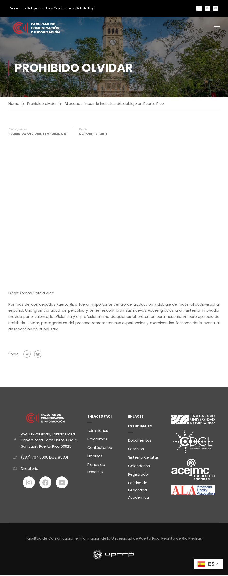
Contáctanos (99, 448)
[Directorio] (15, 469)
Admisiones (97, 431)
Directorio (29, 469)
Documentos (140, 441)
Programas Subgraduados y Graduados (40, 8)
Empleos (95, 457)
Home (13, 104)
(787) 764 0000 (34, 458)
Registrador (138, 475)
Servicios (136, 450)
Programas (97, 440)
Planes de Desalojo (96, 469)
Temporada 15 (55, 135)
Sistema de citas (143, 458)
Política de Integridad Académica (138, 491)
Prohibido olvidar (42, 104)
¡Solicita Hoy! (84, 8)
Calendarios (139, 467)
